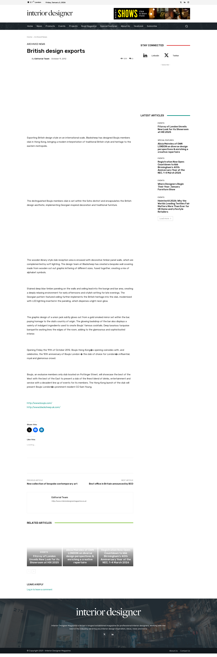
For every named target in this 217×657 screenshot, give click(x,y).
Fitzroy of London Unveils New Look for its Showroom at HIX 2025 (44, 563)
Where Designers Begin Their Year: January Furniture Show (171, 187)
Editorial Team (42, 59)
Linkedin (155, 55)
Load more (165, 218)
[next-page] (34, 575)
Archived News (40, 37)
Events (43, 557)
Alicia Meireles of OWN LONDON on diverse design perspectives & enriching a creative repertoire (80, 561)
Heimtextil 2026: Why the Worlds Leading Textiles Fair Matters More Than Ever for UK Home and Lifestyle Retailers (174, 206)
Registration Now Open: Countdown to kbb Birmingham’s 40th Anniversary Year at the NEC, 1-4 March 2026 (115, 560)
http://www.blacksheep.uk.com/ (43, 407)
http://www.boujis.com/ (39, 403)
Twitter (176, 55)
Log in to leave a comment (39, 593)
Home (29, 37)
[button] (186, 26)
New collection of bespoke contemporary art (52, 483)
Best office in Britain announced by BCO (111, 483)
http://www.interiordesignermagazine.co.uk (68, 501)
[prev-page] (29, 575)
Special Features (79, 554)
